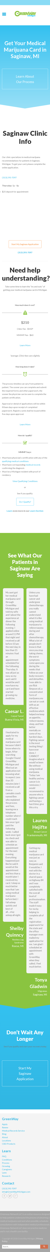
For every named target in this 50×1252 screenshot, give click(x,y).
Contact (8, 1183)
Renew (5, 1127)
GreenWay (10, 1119)
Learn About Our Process (25, 79)
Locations (6, 1140)
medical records (33, 464)
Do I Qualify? (25, 501)
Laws (4, 1172)
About (5, 1137)
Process (5, 1163)
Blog (4, 1134)
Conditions (7, 1159)
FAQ (4, 1156)
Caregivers (7, 1169)
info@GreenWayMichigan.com (16, 1191)
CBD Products (8, 1143)
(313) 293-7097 (9, 177)
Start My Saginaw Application (25, 244)
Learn (9, 510)
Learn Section (36, 510)
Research (6, 1176)
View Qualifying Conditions (25, 481)
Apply (4, 1124)
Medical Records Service (13, 1130)
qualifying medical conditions (15, 461)
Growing (6, 1166)
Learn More (25, 345)
